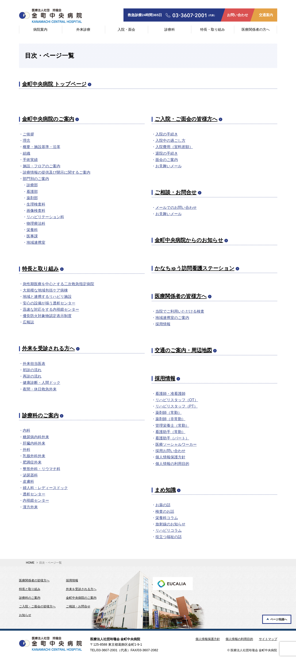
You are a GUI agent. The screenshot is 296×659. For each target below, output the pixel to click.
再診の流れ (32, 376)
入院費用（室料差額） (174, 147)
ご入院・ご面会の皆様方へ (186, 119)
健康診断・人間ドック (41, 383)
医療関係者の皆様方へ (181, 296)
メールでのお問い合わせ (176, 208)
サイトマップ (268, 639)
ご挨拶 (28, 134)
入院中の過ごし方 (170, 140)
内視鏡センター (36, 500)
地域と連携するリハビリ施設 (47, 297)
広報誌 (28, 322)
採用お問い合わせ (170, 451)
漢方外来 (30, 507)
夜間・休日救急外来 (40, 389)
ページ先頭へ (278, 619)
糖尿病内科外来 (36, 437)
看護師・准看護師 (170, 394)
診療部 (32, 185)
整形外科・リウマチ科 (41, 469)
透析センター (34, 494)
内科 (26, 430)
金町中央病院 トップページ (54, 84)
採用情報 (162, 324)
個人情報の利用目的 (172, 464)
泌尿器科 (30, 475)
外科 (26, 450)
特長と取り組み (40, 269)
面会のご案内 (166, 160)
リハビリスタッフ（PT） (176, 406)
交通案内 (266, 15)
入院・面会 (126, 29)
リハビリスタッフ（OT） (176, 400)
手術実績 (30, 160)
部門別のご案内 (36, 179)
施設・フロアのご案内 (41, 166)
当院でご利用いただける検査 (179, 311)
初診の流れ (32, 370)
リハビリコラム (168, 530)
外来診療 (83, 29)
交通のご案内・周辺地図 (183, 350)
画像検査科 (36, 211)
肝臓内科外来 (34, 443)
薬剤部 (32, 198)
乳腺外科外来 (34, 456)
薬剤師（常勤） (168, 413)
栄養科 (32, 230)
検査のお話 (164, 511)
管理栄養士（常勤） (172, 425)
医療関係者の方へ (256, 29)
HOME (30, 562)
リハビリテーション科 (45, 217)
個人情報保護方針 (170, 457)
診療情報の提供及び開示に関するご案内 (56, 172)
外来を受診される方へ (48, 348)
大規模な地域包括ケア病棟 (45, 290)
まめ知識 (165, 490)
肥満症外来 (32, 462)
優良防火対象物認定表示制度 (47, 316)
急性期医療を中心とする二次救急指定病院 (58, 284)
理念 (26, 140)
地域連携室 (36, 242)
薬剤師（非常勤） (170, 419)
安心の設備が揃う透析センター (49, 303)
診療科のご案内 (40, 415)
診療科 (169, 29)
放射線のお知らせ (170, 524)
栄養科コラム (166, 518)
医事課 (32, 236)
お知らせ (25, 615)
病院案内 (40, 29)
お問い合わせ (237, 15)
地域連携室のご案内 (172, 318)
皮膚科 (28, 481)
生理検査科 (36, 204)
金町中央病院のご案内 (48, 119)
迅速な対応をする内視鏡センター (51, 309)
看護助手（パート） (172, 438)
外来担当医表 (34, 364)
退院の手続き (166, 153)
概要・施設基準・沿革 (41, 147)
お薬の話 (162, 505)
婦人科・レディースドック (45, 488)
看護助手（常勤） (170, 432)
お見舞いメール (168, 166)
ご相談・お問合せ (176, 192)
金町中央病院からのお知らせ (189, 240)
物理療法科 (36, 223)
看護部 (32, 192)
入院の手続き (166, 134)
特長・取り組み (212, 29)
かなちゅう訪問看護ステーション (194, 268)
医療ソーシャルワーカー (176, 444)
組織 (26, 153)
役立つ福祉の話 (168, 537)
